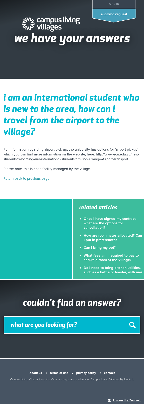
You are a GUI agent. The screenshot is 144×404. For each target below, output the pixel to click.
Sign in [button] (114, 4)
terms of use (59, 373)
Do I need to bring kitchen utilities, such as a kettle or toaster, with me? (113, 269)
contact (109, 373)
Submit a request (114, 14)
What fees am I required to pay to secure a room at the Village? (111, 257)
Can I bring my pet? (100, 247)
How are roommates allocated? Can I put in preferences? (113, 237)
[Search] (72, 325)
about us (36, 373)
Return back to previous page (26, 178)
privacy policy (86, 373)
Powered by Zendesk (127, 400)
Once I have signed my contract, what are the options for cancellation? (110, 223)
